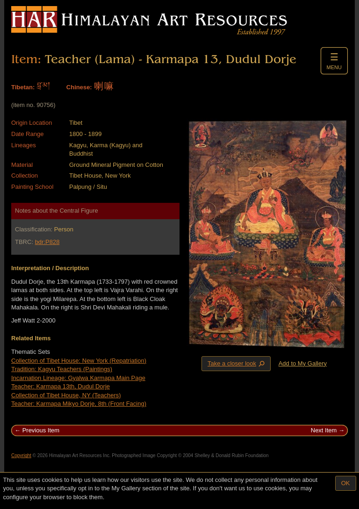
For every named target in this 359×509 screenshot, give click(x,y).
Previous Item (40, 430)
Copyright (21, 455)
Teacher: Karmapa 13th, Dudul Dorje (60, 386)
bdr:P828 (47, 241)
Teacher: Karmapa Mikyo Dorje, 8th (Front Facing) (78, 403)
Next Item (324, 430)
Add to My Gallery (303, 363)
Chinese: (79, 87)
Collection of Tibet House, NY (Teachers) (66, 395)
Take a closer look (237, 363)
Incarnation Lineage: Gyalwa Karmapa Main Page (78, 377)
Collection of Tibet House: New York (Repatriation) (78, 360)
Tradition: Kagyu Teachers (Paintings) (61, 369)
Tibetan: (23, 87)
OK (345, 483)
